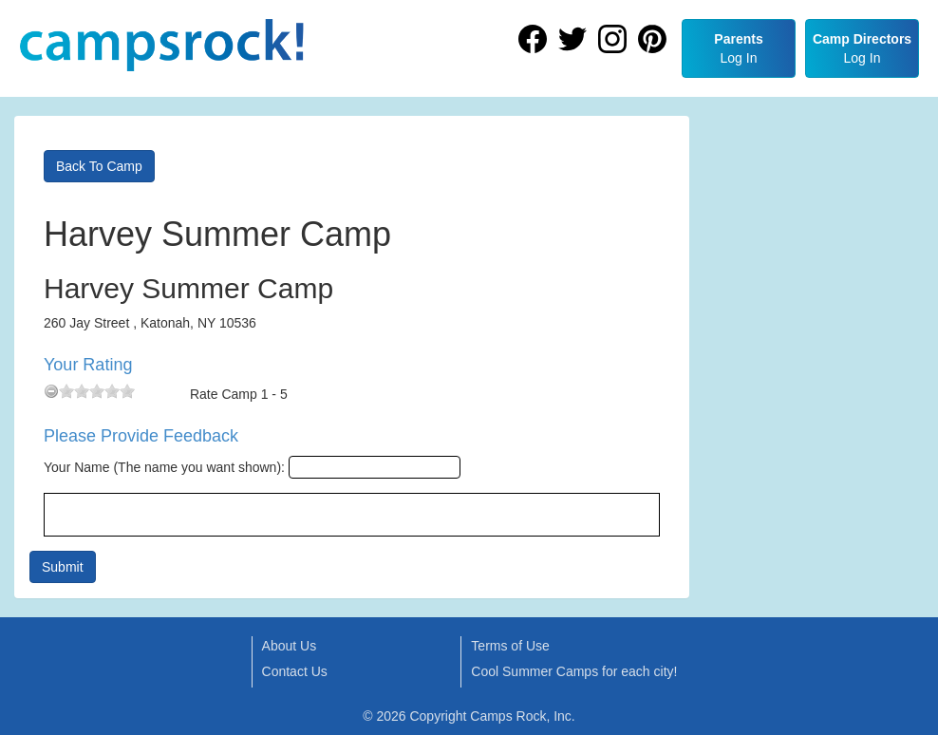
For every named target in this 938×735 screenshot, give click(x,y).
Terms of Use (510, 645)
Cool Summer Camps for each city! (574, 671)
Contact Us (295, 671)
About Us (289, 645)
